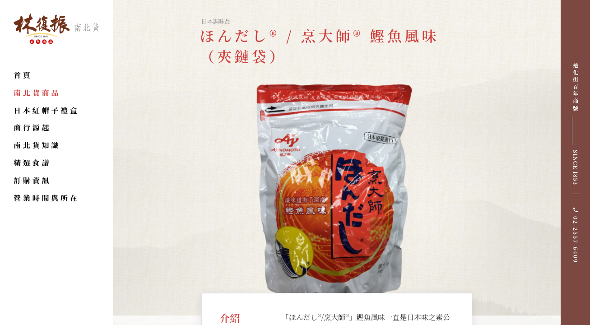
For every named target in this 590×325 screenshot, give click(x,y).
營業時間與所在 (46, 198)
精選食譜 (32, 163)
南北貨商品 (37, 93)
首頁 (23, 75)
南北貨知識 (37, 145)
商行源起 (32, 127)
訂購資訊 (32, 180)
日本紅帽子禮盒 (46, 110)
